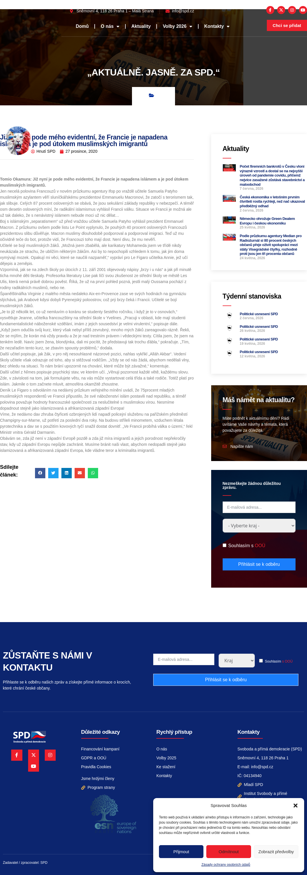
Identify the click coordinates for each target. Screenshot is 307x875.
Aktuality (141, 26)
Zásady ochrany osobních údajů (225, 865)
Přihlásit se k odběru (259, 564)
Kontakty (217, 26)
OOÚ (260, 545)
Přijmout (181, 851)
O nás (110, 26)
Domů (82, 26)
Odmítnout (229, 851)
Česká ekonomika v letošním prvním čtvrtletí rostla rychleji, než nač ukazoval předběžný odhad (272, 201)
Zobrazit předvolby (276, 851)
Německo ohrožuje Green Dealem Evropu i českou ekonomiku (267, 220)
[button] (295, 805)
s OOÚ (287, 661)
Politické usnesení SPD (259, 314)
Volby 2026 (177, 26)
